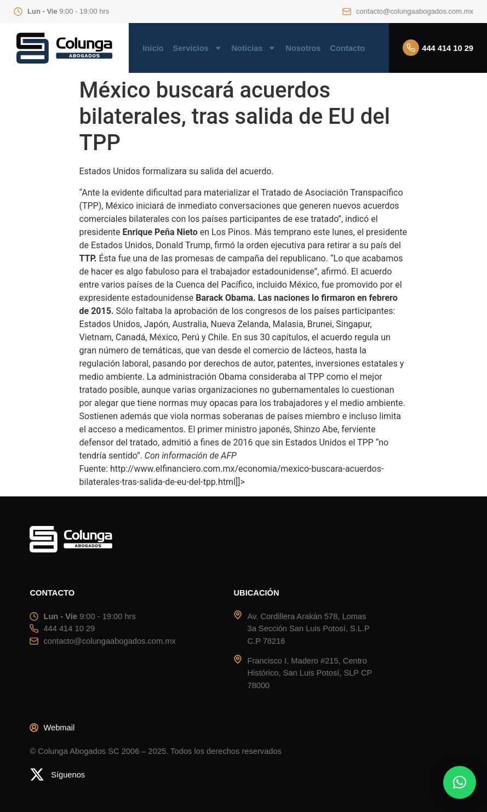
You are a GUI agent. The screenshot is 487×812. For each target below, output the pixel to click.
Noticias (253, 48)
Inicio (152, 48)
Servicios (197, 48)
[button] (459, 782)
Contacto (347, 48)
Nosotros (302, 48)
